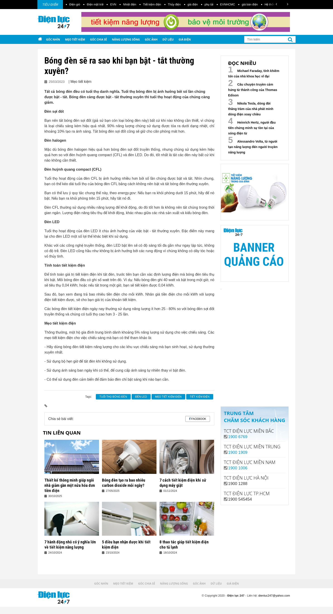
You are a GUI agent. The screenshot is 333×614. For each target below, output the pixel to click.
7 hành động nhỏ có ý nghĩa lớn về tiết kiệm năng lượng (70, 544)
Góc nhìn (53, 39)
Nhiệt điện (129, 4)
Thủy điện (174, 4)
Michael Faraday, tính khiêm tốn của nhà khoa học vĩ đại (253, 73)
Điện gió (74, 4)
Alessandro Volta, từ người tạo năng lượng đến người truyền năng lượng (253, 147)
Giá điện (185, 39)
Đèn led (141, 396)
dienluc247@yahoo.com (274, 595)
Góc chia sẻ (98, 39)
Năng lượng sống (126, 39)
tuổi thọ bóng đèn (113, 396)
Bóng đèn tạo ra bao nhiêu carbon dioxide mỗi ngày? (123, 483)
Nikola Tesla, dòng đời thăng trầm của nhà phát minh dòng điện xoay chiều (250, 109)
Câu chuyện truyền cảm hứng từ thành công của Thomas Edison (252, 90)
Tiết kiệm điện (152, 4)
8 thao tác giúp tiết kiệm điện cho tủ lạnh (184, 544)
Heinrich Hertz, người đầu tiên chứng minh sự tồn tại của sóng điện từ (252, 128)
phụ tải (209, 4)
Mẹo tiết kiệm (75, 39)
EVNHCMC (227, 4)
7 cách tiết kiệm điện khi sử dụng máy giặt (182, 483)
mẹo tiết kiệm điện (168, 396)
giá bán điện (250, 4)
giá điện (193, 4)
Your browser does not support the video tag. (255, 324)
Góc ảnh (151, 39)
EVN (113, 4)
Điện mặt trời (95, 4)
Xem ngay (254, 384)
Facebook (198, 418)
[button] (276, 4)
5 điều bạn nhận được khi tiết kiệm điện (126, 544)
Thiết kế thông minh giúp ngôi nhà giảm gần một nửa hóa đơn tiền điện (69, 485)
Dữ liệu (168, 39)
